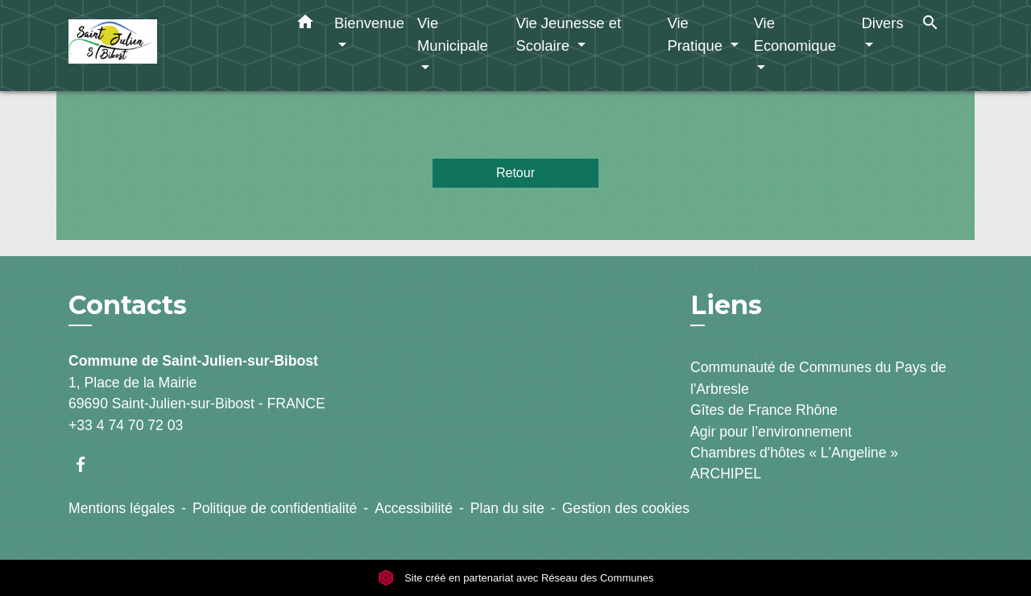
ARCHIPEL (725, 474)
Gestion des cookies (625, 508)
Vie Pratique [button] (697, 34)
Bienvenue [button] (369, 22)
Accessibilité (414, 508)
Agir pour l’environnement (770, 432)
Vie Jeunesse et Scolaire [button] (568, 34)
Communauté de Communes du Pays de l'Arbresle (818, 377)
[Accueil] (169, 45)
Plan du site (507, 508)
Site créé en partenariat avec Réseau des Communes (516, 578)
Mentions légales (121, 508)
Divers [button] (883, 22)
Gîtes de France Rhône (764, 410)
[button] (305, 25)
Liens (726, 305)
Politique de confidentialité (275, 508)
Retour (515, 173)
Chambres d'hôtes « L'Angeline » (794, 453)
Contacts (127, 305)
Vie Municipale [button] (452, 34)
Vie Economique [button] (795, 34)
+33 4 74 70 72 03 (125, 425)
